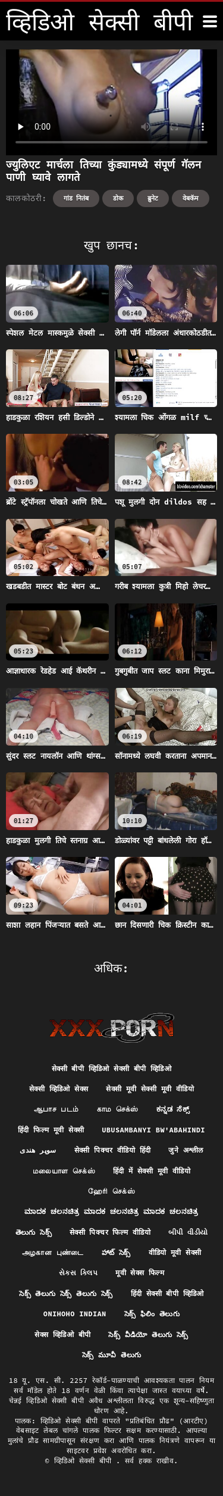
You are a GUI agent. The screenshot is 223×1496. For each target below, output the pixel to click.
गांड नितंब (76, 198)
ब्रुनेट (152, 198)
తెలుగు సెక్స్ (33, 1232)
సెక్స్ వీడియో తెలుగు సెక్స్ (148, 1334)
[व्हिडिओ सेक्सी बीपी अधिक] (210, 21)
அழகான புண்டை (53, 1252)
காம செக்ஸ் (118, 1108)
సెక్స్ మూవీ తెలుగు (112, 1354)
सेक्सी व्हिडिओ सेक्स (58, 1088)
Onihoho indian (74, 1313)
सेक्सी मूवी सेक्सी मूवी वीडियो (150, 1088)
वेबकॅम (191, 198)
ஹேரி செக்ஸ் (111, 1191)
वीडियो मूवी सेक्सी (175, 1252)
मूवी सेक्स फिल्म (139, 1272)
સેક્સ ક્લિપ (78, 1272)
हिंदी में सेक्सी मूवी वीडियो (151, 1170)
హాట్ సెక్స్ (116, 1252)
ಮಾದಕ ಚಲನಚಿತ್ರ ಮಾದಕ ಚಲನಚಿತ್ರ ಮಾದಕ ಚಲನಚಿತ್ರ (111, 1211)
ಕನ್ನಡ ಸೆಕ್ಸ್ (172, 1108)
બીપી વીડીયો (188, 1232)
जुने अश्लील (185, 1150)
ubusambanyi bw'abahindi (153, 1129)
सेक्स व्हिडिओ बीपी (62, 1334)
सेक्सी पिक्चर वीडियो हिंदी (112, 1150)
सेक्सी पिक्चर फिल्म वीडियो (110, 1232)
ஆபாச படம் (56, 1108)
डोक (118, 198)
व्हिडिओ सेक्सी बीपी (85, 1460)
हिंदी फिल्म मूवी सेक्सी (51, 1129)
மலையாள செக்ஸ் (64, 1170)
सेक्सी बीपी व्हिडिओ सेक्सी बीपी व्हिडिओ (111, 1068)
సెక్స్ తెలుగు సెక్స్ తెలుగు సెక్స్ (65, 1293)
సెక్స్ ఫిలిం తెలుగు (152, 1313)
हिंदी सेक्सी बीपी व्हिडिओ (167, 1293)
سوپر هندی (38, 1150)
